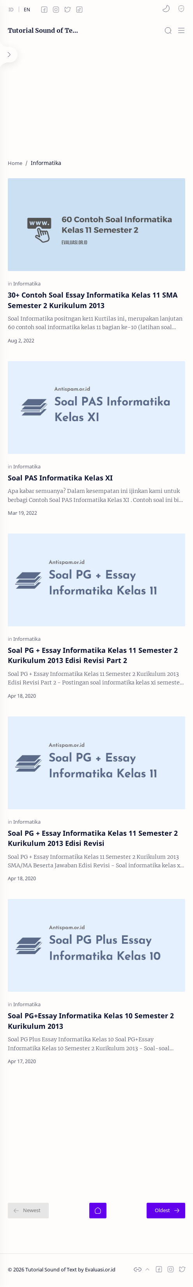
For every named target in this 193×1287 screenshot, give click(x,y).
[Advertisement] (96, 96)
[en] (27, 9)
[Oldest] (166, 1210)
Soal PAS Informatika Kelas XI (60, 477)
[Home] (97, 1210)
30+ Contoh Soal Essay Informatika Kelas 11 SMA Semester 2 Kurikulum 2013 (92, 300)
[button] (166, 8)
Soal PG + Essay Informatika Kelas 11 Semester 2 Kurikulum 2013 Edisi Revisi (93, 838)
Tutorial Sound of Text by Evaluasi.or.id (43, 30)
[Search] (168, 30)
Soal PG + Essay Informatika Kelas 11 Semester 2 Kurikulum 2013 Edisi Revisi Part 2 (93, 655)
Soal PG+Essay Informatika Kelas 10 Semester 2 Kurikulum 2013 (91, 1020)
